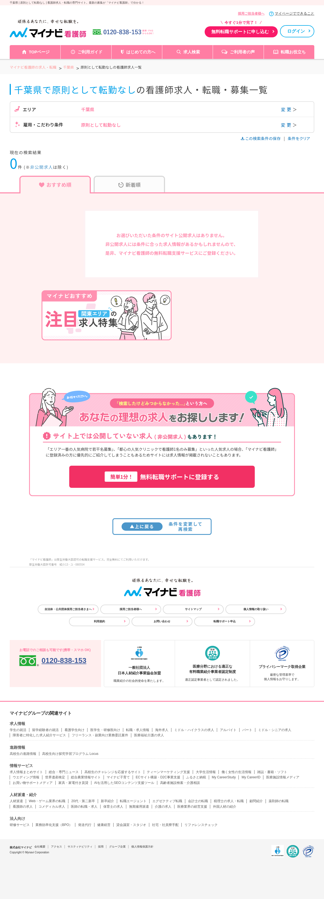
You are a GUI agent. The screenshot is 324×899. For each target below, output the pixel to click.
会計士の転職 (198, 801)
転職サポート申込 (225, 621)
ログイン (296, 31)
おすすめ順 (55, 184)
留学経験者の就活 (45, 730)
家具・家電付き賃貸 (73, 783)
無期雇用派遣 (139, 807)
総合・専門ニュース (64, 772)
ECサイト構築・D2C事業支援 (158, 777)
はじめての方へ (140, 52)
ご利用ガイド (90, 52)
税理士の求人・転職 (229, 801)
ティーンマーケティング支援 (168, 772)
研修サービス (20, 825)
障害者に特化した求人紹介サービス (39, 735)
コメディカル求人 (51, 807)
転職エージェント (133, 801)
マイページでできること (294, 13)
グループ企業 (117, 846)
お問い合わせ (162, 621)
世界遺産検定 (55, 777)
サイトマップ (193, 609)
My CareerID (250, 777)
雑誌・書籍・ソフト (272, 772)
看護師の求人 (23, 807)
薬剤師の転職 (279, 801)
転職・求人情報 (137, 730)
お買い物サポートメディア (33, 783)
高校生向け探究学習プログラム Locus (70, 754)
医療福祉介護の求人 (149, 735)
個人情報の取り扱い (255, 609)
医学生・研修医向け (105, 730)
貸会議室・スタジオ (131, 825)
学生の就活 (18, 730)
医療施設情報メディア (282, 777)
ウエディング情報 (26, 777)
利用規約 (99, 621)
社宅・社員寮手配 (165, 825)
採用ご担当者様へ (251, 13)
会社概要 (39, 846)
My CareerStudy (224, 777)
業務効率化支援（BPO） (53, 825)
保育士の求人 (113, 807)
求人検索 (191, 52)
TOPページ (39, 52)
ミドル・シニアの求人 (274, 730)
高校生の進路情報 (23, 754)
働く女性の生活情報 (236, 772)
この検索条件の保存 (261, 138)
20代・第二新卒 (83, 801)
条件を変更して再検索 (162, 526)
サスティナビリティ (80, 846)
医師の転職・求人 (84, 807)
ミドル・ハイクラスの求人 (194, 730)
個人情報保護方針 (142, 846)
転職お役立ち (293, 52)
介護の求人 (163, 807)
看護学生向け (74, 730)
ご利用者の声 (242, 52)
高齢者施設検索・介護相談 (180, 783)
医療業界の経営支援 (192, 807)
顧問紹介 (256, 801)
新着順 (129, 184)
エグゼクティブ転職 (167, 801)
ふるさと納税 (196, 777)
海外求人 (161, 730)
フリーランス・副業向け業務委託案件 (100, 735)
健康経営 (103, 825)
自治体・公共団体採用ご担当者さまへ (68, 609)
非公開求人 (41, 167)
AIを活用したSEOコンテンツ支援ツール (124, 783)
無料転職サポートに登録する (162, 476)
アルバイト (228, 730)
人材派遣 (16, 801)
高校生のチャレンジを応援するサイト (112, 772)
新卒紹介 (107, 801)
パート (247, 730)
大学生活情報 (206, 772)
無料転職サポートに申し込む (240, 31)
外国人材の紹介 (224, 807)
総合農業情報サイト (86, 777)
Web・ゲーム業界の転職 (47, 801)
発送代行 (84, 825)
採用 (101, 846)
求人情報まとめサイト (26, 772)
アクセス (56, 846)
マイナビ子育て (118, 777)
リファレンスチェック (201, 825)
